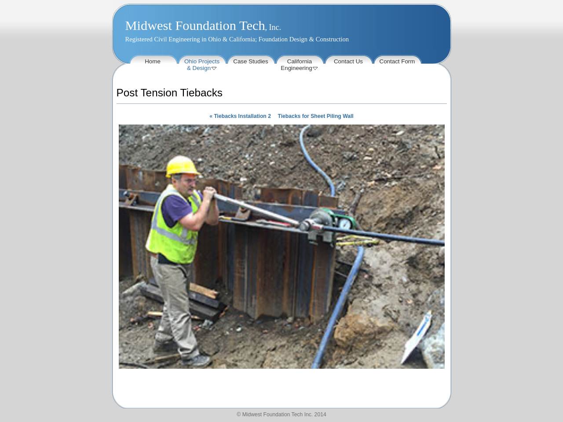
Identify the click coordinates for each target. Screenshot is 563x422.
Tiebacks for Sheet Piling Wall (315, 116)
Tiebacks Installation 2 (240, 116)
